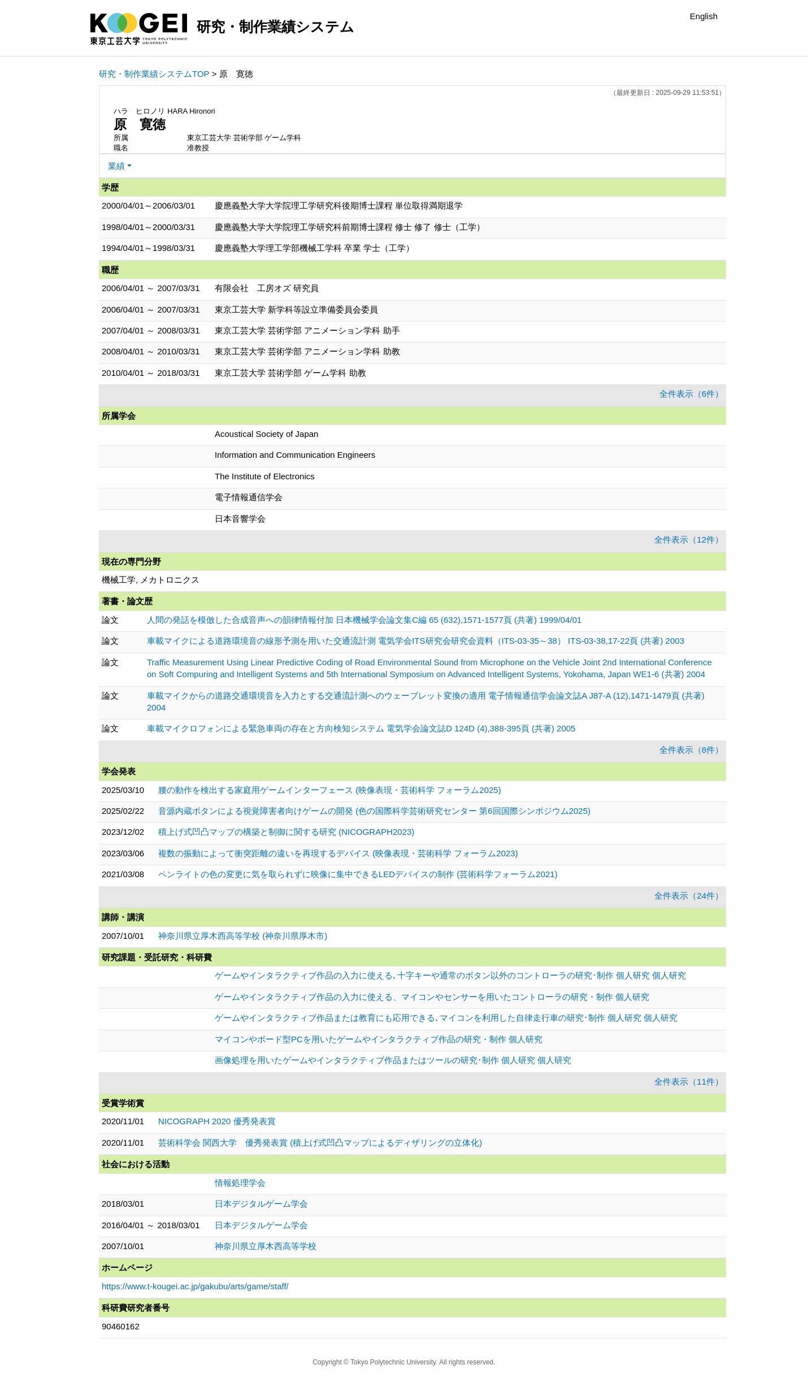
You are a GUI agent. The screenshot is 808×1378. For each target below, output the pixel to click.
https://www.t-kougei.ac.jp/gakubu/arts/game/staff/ (195, 1286)
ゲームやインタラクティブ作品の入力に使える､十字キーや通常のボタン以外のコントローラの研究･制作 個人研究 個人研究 (450, 975)
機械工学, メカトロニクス (150, 579)
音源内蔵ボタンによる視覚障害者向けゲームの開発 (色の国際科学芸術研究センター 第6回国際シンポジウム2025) (374, 811)
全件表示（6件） (691, 393)
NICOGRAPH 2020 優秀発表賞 (217, 1121)
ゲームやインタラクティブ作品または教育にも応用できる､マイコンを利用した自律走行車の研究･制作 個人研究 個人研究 (446, 1017)
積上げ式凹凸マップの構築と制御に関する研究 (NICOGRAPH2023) (286, 832)
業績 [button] (116, 166)
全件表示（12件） (688, 539)
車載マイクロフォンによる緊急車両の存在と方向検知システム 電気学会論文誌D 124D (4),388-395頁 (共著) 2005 (361, 728)
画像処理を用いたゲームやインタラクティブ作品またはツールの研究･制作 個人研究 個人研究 (393, 1060)
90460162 (121, 1326)
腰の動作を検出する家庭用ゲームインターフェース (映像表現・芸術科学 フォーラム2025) (329, 790)
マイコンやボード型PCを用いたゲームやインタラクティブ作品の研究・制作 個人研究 (378, 1039)
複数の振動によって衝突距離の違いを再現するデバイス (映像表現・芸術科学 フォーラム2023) (338, 853)
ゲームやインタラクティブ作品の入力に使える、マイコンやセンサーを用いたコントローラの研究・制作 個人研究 (432, 997)
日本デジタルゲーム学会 (261, 1203)
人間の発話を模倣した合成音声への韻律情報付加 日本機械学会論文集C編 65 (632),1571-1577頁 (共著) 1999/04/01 (364, 620)
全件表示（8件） (691, 750)
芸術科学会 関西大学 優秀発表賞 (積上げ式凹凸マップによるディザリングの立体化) (320, 1142)
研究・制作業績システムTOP (154, 74)
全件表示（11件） (688, 1081)
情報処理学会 (240, 1183)
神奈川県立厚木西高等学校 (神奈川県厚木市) (242, 936)
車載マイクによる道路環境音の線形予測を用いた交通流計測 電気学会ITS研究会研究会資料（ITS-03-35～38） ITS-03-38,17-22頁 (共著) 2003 (415, 640)
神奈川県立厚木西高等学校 (265, 1246)
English (704, 16)
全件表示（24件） (688, 895)
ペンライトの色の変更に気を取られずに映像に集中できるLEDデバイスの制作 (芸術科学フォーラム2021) (358, 874)
